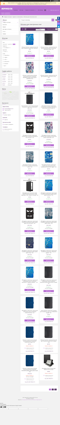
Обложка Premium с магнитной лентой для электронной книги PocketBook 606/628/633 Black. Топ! (48, 48)
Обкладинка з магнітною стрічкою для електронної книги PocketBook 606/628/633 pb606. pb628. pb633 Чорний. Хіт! (48, 281)
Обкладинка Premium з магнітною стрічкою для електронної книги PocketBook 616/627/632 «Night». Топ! (48, 166)
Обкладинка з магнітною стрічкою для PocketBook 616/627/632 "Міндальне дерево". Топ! (49, 251)
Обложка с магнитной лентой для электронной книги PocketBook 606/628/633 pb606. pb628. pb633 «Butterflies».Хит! (30, 77)
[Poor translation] (4, 407)
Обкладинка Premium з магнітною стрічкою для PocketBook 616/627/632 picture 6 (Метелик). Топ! (49, 136)
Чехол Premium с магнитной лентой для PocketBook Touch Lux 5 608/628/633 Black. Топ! (29, 107)
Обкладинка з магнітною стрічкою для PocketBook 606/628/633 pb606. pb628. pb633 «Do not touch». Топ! (30, 222)
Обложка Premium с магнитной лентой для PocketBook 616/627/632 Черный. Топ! (48, 341)
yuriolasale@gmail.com (8, 108)
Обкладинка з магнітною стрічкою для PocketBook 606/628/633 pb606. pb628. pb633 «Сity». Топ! (30, 251)
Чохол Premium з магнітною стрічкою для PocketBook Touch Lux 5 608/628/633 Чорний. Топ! (48, 311)
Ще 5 (5, 65)
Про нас (21, 10)
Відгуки (4, 26)
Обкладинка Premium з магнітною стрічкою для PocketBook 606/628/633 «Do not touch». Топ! (30, 136)
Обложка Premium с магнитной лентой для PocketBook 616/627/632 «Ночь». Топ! (48, 76)
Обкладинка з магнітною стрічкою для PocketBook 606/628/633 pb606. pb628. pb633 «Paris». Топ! (49, 222)
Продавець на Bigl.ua (30, 398)
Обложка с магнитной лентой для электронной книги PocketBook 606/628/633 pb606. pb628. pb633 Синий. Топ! (29, 370)
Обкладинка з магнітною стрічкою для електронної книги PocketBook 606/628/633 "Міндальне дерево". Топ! (30, 281)
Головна (15, 10)
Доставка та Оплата (7, 29)
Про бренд (40, 10)
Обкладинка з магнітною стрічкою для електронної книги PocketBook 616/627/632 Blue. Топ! (30, 311)
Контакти (5, 24)
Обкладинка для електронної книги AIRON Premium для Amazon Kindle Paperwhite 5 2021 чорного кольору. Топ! (29, 194)
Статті (4, 31)
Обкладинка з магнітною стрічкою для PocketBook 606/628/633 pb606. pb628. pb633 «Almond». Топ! (49, 194)
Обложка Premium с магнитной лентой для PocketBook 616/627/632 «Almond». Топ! (30, 48)
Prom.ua (36, 397)
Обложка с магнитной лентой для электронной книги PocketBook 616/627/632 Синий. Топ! (30, 341)
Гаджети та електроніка (18, 16)
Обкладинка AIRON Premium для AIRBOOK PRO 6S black (48, 369)
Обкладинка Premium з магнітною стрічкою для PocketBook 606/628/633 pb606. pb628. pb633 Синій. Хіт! (49, 107)
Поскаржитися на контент (26, 399)
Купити (30, 55)
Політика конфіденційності (37, 399)
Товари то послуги (30, 10)
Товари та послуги (8, 16)
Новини (4, 33)
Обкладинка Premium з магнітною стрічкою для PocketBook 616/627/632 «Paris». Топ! (30, 166)
